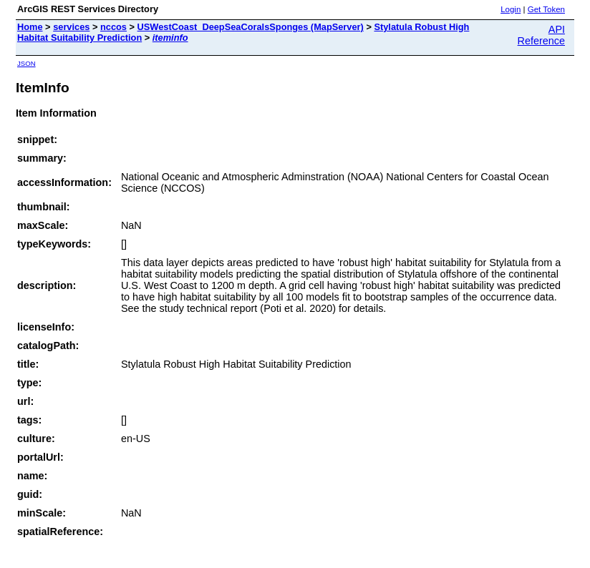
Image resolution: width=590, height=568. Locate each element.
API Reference (541, 35)
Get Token (546, 9)
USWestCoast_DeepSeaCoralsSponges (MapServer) (250, 26)
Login (510, 9)
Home (30, 26)
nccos (113, 26)
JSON (26, 63)
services (71, 26)
